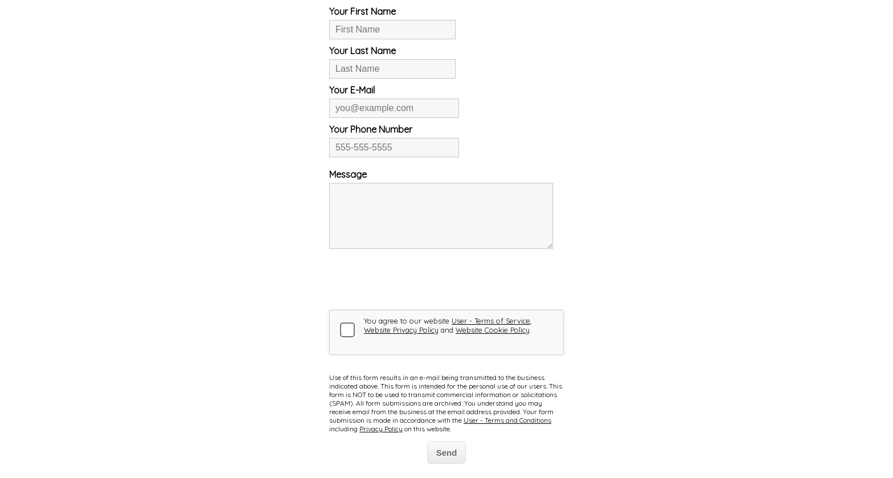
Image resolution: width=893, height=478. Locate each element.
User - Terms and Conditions (507, 420)
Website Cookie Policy (493, 329)
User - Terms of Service (491, 320)
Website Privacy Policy (401, 329)
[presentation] (415, 279)
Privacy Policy (381, 428)
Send (446, 452)
